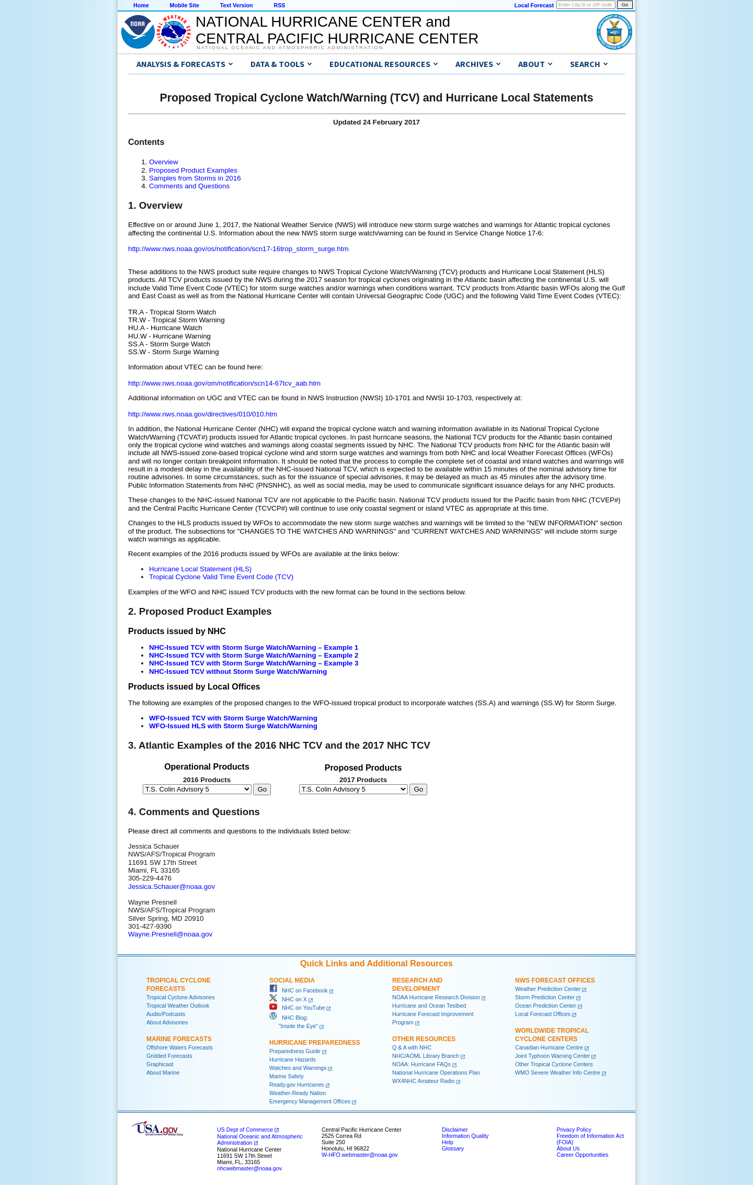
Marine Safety (286, 1076)
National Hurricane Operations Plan (436, 1072)
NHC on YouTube (297, 1008)
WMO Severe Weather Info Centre (557, 1072)
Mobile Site (184, 5)
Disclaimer (455, 1129)
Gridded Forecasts (169, 1056)
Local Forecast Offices (543, 1014)
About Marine (162, 1072)
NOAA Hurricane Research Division (436, 997)
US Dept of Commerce (245, 1129)
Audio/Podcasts (165, 1014)
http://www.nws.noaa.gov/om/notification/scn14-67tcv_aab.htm (224, 383)
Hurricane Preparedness (314, 1042)
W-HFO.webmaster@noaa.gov (360, 1155)
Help (447, 1142)
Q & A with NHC (411, 1047)
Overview (163, 162)
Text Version (236, 5)
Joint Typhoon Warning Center (552, 1056)
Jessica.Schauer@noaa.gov (171, 886)
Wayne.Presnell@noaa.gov (170, 934)
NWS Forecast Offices (555, 980)
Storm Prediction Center (545, 997)
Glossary (453, 1148)
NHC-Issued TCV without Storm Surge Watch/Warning (238, 671)
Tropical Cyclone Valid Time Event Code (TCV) (221, 577)
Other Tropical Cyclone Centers (554, 1064)
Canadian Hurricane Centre (549, 1047)
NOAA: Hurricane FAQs (421, 1064)
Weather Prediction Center (547, 989)
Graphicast (160, 1064)
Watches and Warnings (297, 1068)
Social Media (292, 980)
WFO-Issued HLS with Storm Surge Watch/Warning (233, 726)
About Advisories (167, 1022)
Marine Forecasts (179, 1039)
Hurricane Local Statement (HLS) (200, 569)
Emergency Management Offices (309, 1101)
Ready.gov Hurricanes (296, 1084)
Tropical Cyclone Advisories (180, 997)
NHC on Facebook (298, 990)
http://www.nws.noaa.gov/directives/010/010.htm (202, 414)
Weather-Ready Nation (297, 1093)
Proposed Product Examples (193, 170)
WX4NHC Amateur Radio (423, 1081)
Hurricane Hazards (292, 1059)
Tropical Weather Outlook (177, 1005)
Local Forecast (534, 5)
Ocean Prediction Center (545, 1005)
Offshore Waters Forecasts (179, 1047)
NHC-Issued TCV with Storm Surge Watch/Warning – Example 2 (253, 655)
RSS (279, 5)
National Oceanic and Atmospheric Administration (290, 47)
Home (141, 5)
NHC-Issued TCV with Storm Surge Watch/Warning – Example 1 (253, 647)
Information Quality (465, 1136)
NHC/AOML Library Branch (425, 1056)
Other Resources (423, 1039)
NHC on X (288, 999)
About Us (567, 1148)
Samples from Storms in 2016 (195, 178)
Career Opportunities (582, 1155)
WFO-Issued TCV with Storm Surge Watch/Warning (233, 718)
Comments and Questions (189, 186)
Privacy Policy (573, 1129)
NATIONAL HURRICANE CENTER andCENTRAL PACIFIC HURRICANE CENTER (337, 30)
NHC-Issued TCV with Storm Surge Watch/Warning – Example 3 (253, 663)
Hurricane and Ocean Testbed (429, 1005)
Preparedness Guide (295, 1051)
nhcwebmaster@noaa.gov (249, 1168)
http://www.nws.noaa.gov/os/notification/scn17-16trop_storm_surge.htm (238, 249)
